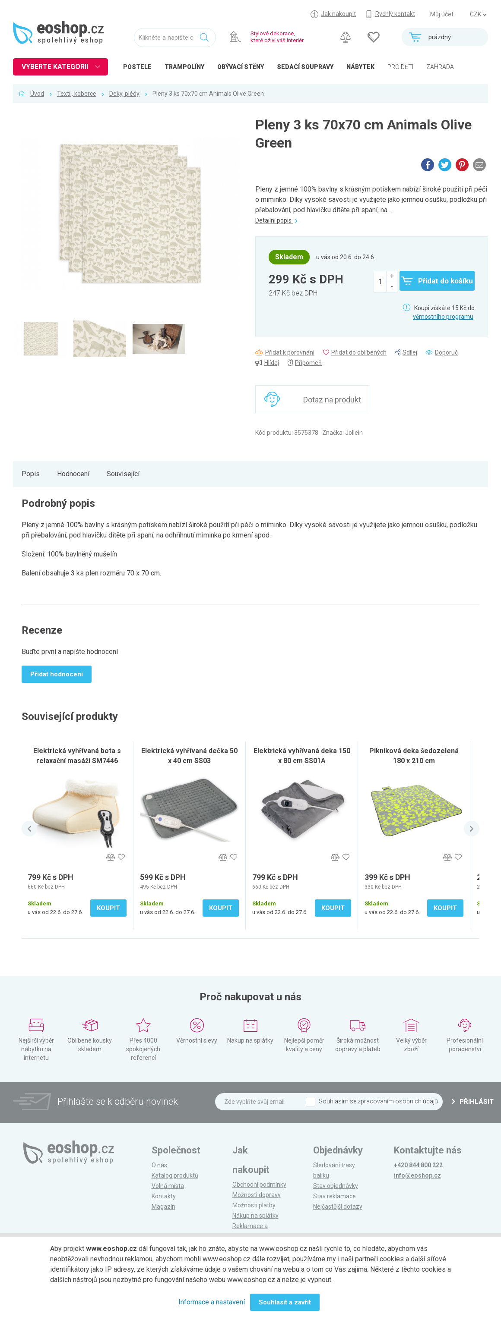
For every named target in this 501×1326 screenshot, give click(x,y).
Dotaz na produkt (332, 399)
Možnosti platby (254, 1205)
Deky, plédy (124, 93)
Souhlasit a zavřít (285, 1302)
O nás (159, 1165)
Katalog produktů (175, 1175)
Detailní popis (276, 220)
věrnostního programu (443, 316)
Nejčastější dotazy (337, 1206)
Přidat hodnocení (56, 674)
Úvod (37, 93)
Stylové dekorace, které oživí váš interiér (277, 37)
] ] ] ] (478, 14)
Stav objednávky (335, 1185)
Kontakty (164, 1196)
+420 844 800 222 (418, 1165)
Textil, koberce (76, 93)
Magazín (163, 1206)
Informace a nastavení (211, 1302)
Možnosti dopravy (256, 1194)
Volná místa (168, 1185)
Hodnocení (73, 474)
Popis (31, 474)
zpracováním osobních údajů (398, 1101)
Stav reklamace (334, 1196)
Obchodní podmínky (259, 1184)
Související (123, 474)
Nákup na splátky (255, 1215)
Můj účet (441, 14)
